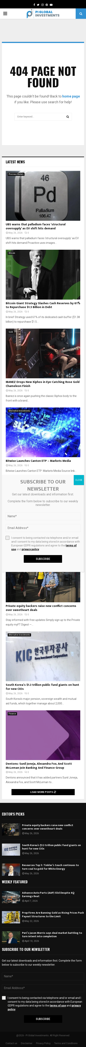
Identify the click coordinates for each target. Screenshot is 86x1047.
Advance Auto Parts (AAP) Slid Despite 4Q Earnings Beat (48, 894)
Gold (11, 332)
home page (71, 96)
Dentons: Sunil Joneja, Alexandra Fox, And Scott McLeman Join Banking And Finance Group (39, 765)
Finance (12, 714)
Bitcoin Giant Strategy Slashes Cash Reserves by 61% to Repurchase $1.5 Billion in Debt (43, 305)
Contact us (11, 1043)
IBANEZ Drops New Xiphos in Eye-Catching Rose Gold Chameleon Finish (42, 384)
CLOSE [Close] (78, 480)
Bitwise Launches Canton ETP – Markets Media (38, 461)
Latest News (15, 161)
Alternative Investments (19, 411)
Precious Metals (16, 174)
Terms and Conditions (66, 1043)
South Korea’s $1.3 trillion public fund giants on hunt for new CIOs (42, 687)
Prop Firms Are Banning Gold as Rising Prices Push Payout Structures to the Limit (53, 914)
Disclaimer (26, 1043)
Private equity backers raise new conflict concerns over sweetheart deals (41, 608)
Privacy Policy (43, 1043)
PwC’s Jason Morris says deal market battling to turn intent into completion (52, 935)
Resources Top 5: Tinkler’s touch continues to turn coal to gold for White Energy (50, 867)
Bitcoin (12, 253)
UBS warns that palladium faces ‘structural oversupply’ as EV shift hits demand (36, 226)
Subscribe (43, 1019)
